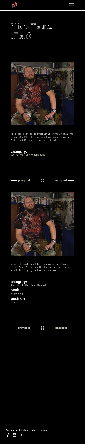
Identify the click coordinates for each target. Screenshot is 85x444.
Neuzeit (41, 285)
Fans (27, 155)
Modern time (38, 155)
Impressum (12, 431)
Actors (19, 155)
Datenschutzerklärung (34, 431)
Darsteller (23, 285)
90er (13, 285)
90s (12, 155)
